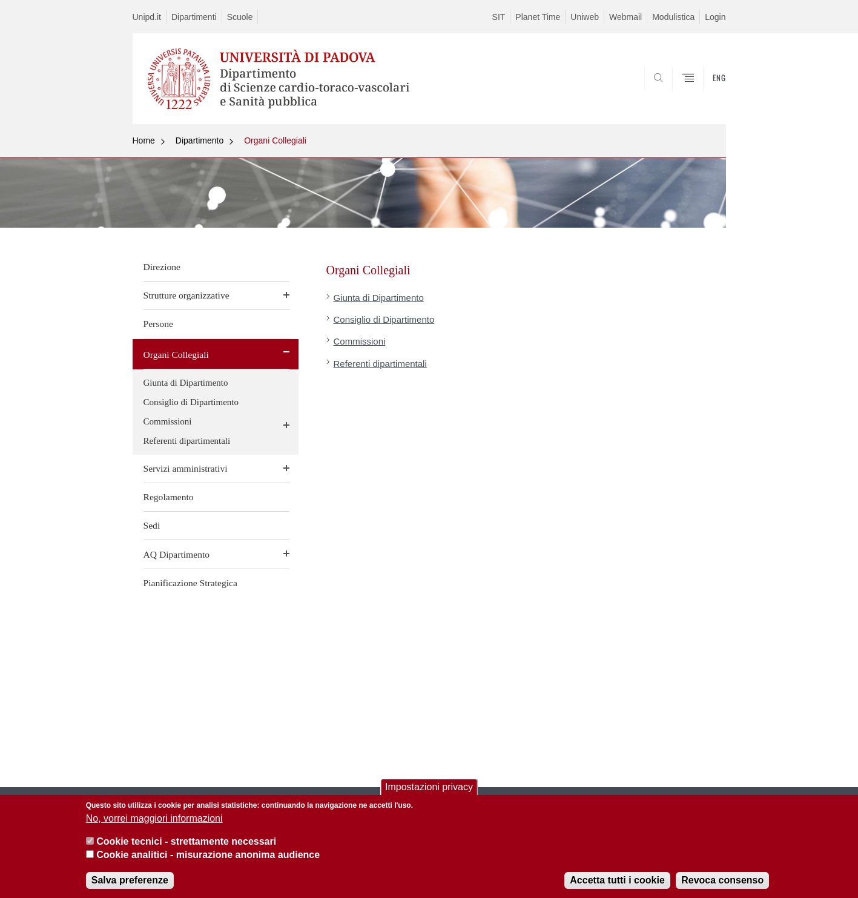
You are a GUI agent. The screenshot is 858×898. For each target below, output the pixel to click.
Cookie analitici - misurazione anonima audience (208, 858)
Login (715, 17)
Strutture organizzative (186, 295)
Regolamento (169, 497)
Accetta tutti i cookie (617, 883)
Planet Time (537, 17)
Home (144, 140)
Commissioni (168, 421)
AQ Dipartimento (177, 554)
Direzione (162, 267)
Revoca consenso (722, 883)
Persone (158, 324)
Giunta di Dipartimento (186, 383)
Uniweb (584, 17)
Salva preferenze (129, 883)
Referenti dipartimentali (187, 441)
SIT (499, 17)
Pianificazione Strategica (190, 583)
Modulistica (673, 17)
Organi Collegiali (275, 140)
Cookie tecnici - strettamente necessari (186, 845)
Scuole (240, 17)
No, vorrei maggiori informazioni (154, 821)
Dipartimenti (194, 17)
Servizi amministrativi (186, 468)
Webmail (625, 17)
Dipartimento (199, 140)
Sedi (152, 525)
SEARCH (704, 95)
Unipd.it (147, 17)
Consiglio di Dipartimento (191, 402)
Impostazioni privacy (429, 790)
